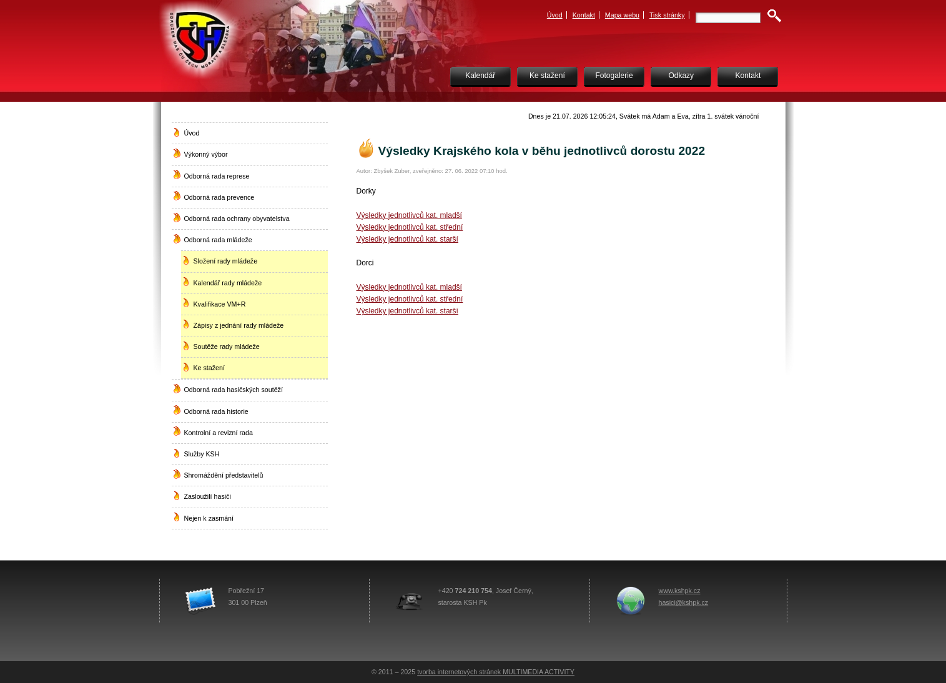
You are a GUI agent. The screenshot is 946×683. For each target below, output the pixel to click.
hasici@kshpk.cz (684, 602)
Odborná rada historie (216, 411)
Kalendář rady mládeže (228, 283)
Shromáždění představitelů (224, 475)
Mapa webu (622, 15)
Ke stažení (547, 75)
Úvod (555, 15)
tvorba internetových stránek (460, 672)
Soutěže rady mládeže (227, 346)
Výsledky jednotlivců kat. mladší (409, 215)
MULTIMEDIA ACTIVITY (538, 672)
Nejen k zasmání (209, 518)
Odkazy (681, 75)
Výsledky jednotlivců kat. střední (410, 227)
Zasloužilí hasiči (207, 496)
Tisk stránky (667, 15)
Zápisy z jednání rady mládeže (239, 325)
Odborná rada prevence (219, 197)
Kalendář (480, 75)
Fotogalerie (614, 75)
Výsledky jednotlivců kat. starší (407, 239)
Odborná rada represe (217, 176)
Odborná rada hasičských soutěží (233, 389)
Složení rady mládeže (226, 261)
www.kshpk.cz (680, 590)
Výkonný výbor (206, 154)
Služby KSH (202, 454)
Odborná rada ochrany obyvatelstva (237, 218)
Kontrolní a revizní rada (218, 432)
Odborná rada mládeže (218, 239)
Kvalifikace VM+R (220, 304)
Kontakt (584, 15)
